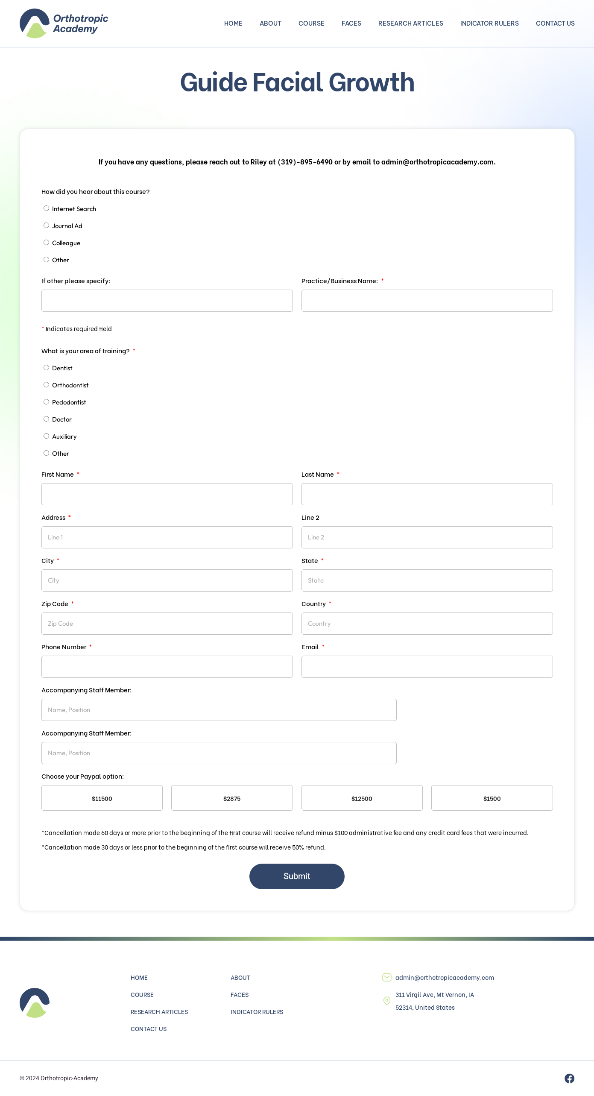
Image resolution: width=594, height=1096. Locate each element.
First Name (58, 473)
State (310, 560)
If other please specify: (76, 280)
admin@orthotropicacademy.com (444, 977)
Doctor (62, 419)
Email (310, 646)
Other (60, 260)
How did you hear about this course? (95, 191)
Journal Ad (67, 226)
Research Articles (410, 23)
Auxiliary (64, 436)
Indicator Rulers (489, 23)
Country (314, 603)
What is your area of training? (86, 350)
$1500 (492, 798)
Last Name (318, 473)
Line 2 (310, 517)
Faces (351, 23)
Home (233, 23)
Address (54, 517)
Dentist (62, 368)
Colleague (66, 243)
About (270, 23)
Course (311, 23)
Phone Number (64, 646)
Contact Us (555, 23)
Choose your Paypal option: (82, 775)
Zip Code (55, 603)
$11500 (102, 798)
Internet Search (74, 209)
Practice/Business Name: (340, 280)
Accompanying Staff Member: (86, 689)
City (48, 560)
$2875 (231, 798)
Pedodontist (69, 402)
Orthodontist (70, 385)
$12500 (361, 798)
